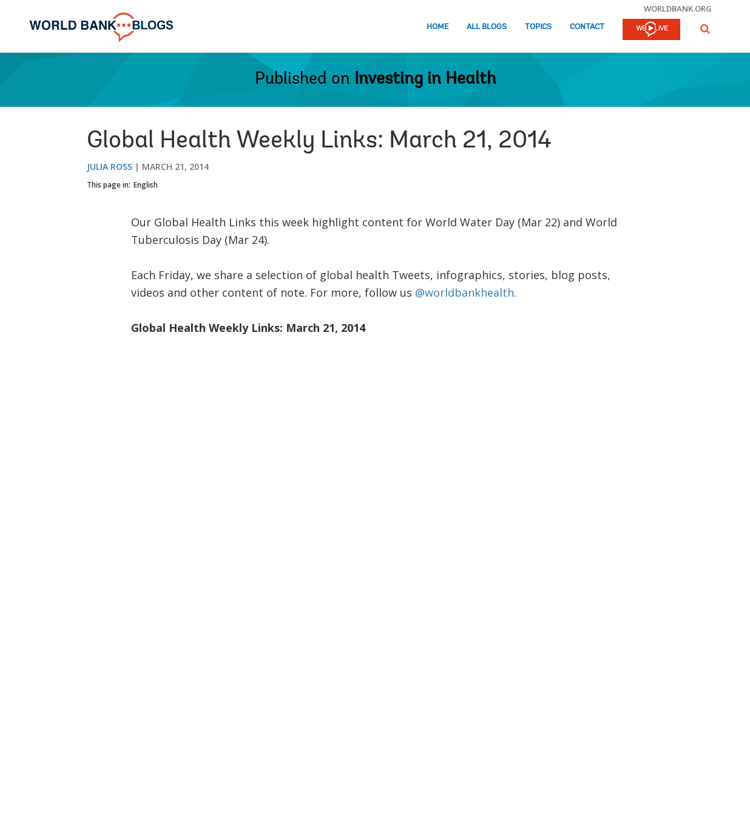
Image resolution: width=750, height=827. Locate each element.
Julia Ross (109, 166)
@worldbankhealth (464, 292)
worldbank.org (678, 8)
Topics (538, 27)
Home (437, 27)
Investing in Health (425, 79)
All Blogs (487, 27)
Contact (587, 27)
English (145, 185)
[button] (705, 29)
